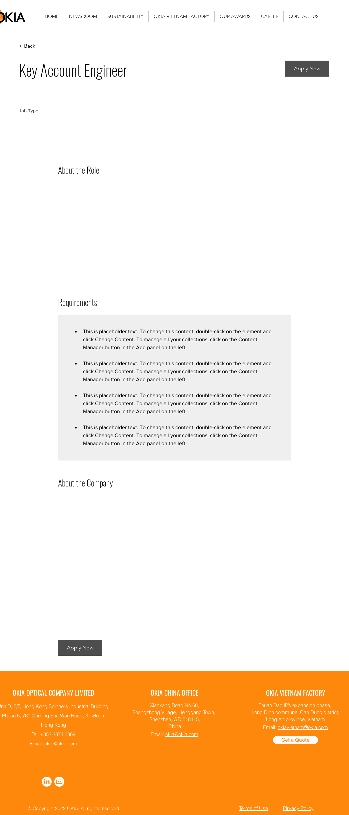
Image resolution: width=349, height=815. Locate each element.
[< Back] (42, 46)
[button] (307, 69)
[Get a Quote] (295, 740)
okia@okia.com (60, 743)
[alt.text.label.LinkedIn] (47, 782)
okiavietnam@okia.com (303, 727)
